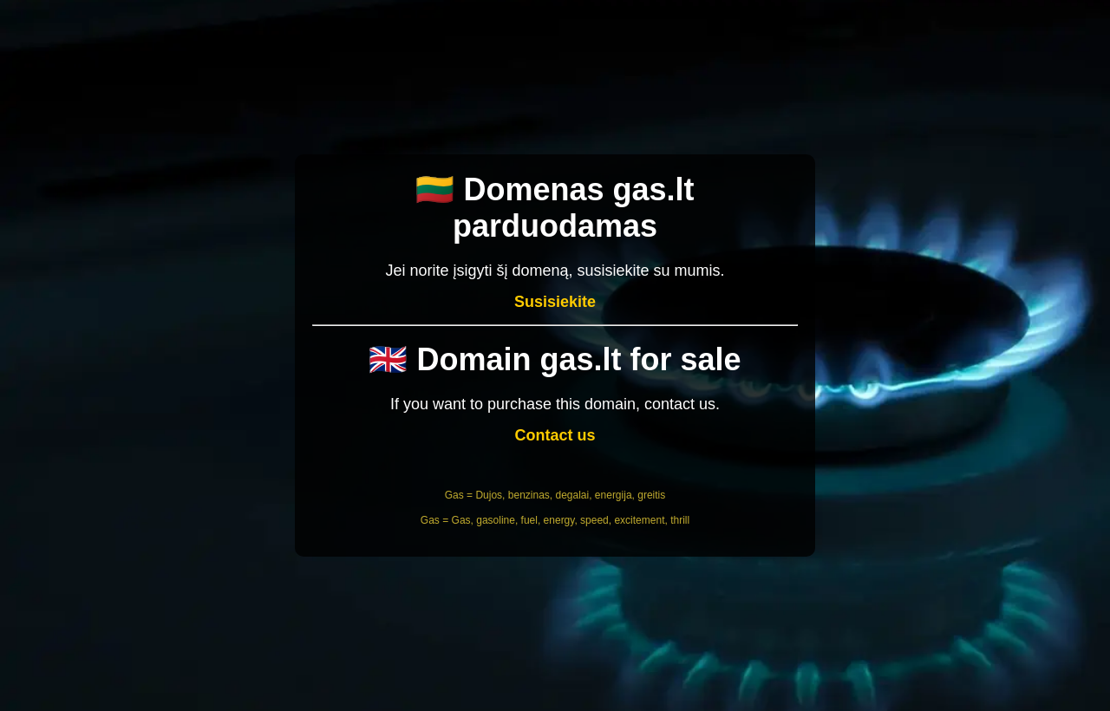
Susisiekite (555, 301)
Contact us (554, 435)
